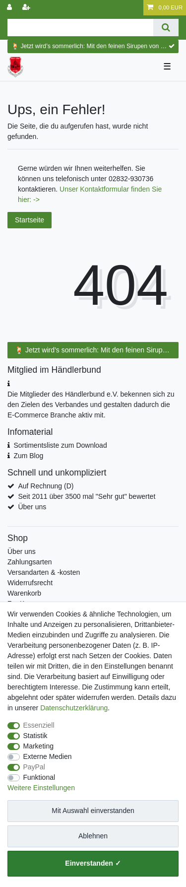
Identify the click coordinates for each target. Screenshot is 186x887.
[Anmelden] (10, 7)
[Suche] (166, 27)
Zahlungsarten (29, 562)
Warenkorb (24, 593)
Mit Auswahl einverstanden (93, 811)
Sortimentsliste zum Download (60, 445)
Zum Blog (28, 456)
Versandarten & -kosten (43, 572)
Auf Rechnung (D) (45, 486)
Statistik (35, 736)
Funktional (39, 777)
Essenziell (39, 725)
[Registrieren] (27, 7)
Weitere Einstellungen (41, 788)
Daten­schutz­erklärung (74, 708)
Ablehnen (93, 836)
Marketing (38, 746)
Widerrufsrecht (30, 583)
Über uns (32, 507)
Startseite (29, 220)
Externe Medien (47, 756)
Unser (70, 189)
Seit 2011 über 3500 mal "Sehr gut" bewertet (86, 496)
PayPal (34, 767)
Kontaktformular (105, 189)
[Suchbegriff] (80, 27)
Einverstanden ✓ (93, 863)
